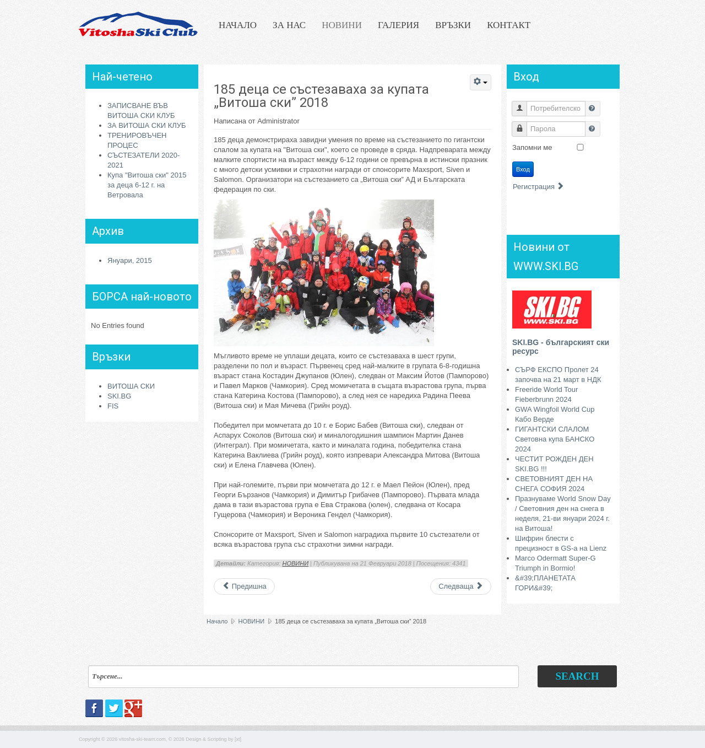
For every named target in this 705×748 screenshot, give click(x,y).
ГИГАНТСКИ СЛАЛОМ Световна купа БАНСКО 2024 (554, 439)
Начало (217, 621)
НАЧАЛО (238, 25)
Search (577, 676)
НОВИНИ (342, 25)
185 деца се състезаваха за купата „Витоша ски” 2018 (321, 96)
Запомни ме (532, 147)
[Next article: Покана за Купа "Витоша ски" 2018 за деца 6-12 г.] (460, 586)
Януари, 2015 (129, 260)
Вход (523, 169)
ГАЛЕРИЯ (398, 25)
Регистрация (539, 186)
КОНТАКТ (508, 25)
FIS (112, 406)
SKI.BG (119, 396)
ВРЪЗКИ (453, 25)
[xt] (238, 739)
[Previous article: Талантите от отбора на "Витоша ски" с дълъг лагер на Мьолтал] (244, 586)
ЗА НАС (289, 25)
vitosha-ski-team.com (142, 739)
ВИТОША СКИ (131, 386)
